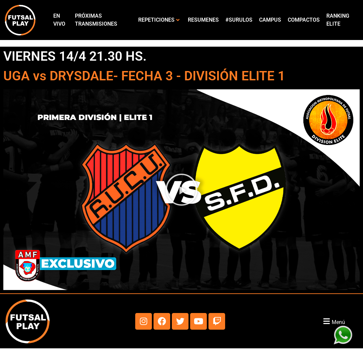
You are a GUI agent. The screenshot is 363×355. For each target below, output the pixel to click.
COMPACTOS (304, 20)
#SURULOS (238, 20)
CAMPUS (270, 20)
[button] (181, 189)
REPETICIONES (159, 20)
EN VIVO (59, 20)
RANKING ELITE (337, 20)
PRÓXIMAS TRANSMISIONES (96, 20)
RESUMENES (203, 20)
